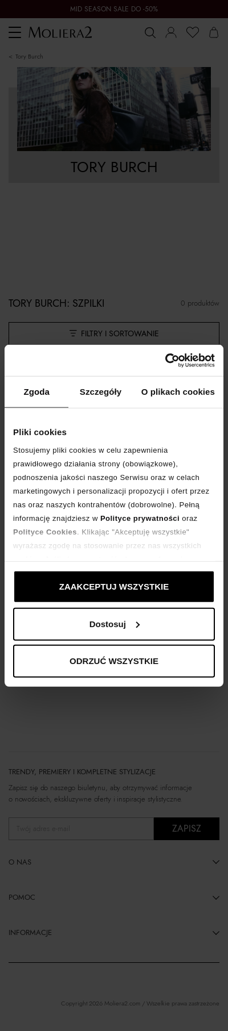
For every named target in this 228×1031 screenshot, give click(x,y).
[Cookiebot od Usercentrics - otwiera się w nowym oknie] (165, 360)
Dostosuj (114, 623)
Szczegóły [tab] (100, 391)
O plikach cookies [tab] (178, 391)
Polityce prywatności (140, 518)
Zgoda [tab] (36, 391)
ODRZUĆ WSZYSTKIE (114, 661)
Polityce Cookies (45, 531)
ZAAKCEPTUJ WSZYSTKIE (114, 586)
